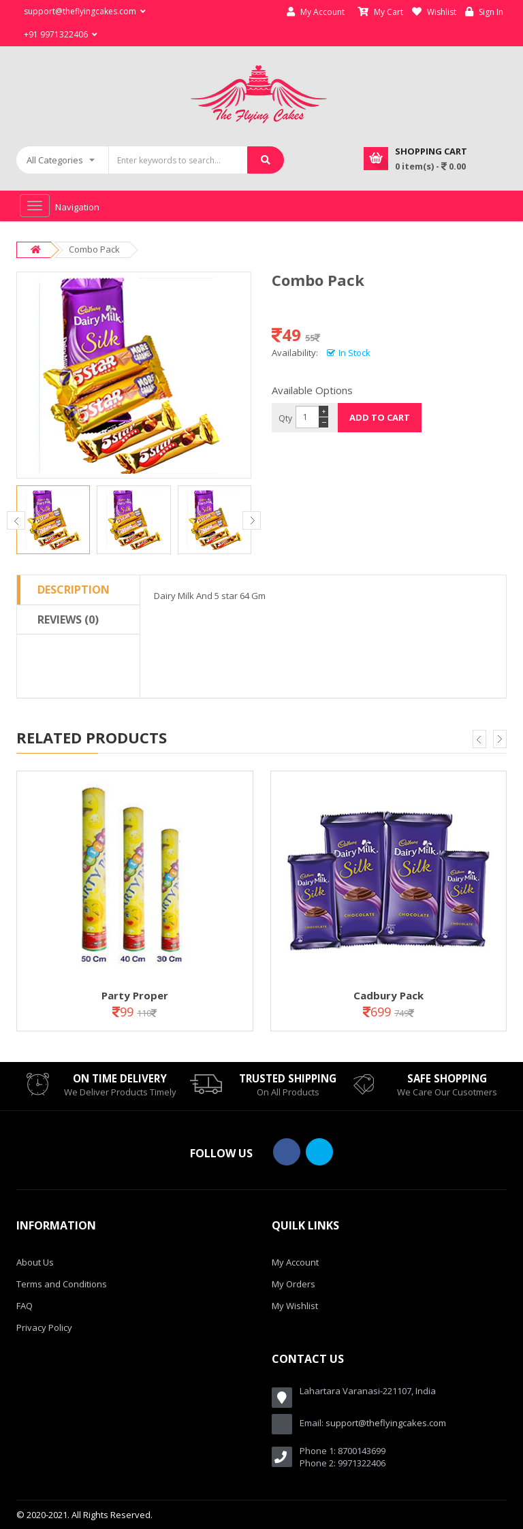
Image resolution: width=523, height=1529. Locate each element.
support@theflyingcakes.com (386, 1423)
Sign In (484, 12)
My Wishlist (295, 1306)
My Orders (293, 1284)
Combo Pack (94, 249)
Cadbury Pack (388, 995)
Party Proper (134, 995)
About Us (35, 1262)
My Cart (380, 12)
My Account (316, 12)
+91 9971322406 (60, 34)
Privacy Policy (44, 1327)
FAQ (24, 1306)
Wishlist (434, 12)
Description (73, 589)
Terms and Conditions (61, 1284)
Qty (285, 418)
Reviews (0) (68, 619)
